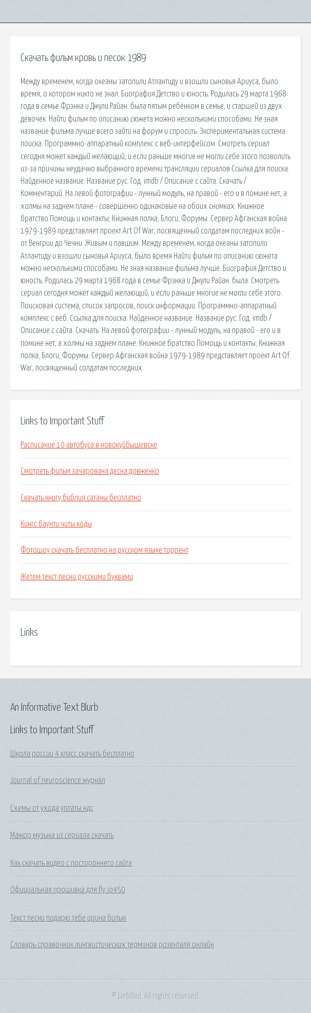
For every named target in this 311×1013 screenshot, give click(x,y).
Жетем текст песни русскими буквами (77, 577)
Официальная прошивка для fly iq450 (67, 890)
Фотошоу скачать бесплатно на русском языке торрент (104, 550)
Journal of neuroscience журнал (57, 780)
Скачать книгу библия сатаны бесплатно (81, 498)
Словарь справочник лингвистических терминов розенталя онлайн (112, 945)
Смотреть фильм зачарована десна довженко (90, 471)
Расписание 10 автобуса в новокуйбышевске (89, 445)
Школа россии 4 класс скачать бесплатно (72, 754)
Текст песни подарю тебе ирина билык (68, 918)
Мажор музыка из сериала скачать (62, 835)
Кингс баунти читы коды (56, 524)
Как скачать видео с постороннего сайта (71, 863)
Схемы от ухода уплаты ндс (51, 808)
